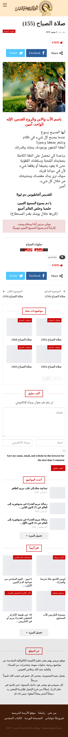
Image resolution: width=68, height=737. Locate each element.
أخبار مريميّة (59, 557)
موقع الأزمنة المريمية (24, 712)
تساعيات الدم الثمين (22, 557)
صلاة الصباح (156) (13, 296)
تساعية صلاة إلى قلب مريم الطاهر (29, 488)
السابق (56, 378)
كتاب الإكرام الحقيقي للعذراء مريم (18, 593)
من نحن (52, 712)
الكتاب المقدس (13, 718)
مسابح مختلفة (58, 593)
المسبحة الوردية (33, 718)
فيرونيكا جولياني (54, 718)
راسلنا (41, 712)
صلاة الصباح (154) (55, 296)
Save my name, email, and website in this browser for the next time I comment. (35, 458)
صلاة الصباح (52, 257)
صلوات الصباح (9, 31)
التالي (47, 378)
